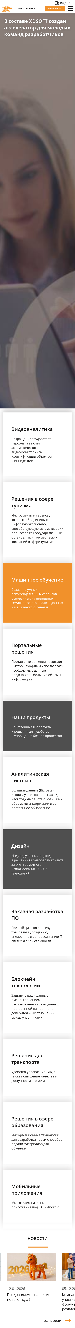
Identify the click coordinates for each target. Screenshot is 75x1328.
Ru (62, 3)
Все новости (57, 1320)
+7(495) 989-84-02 (26, 8)
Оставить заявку (54, 8)
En (68, 3)
